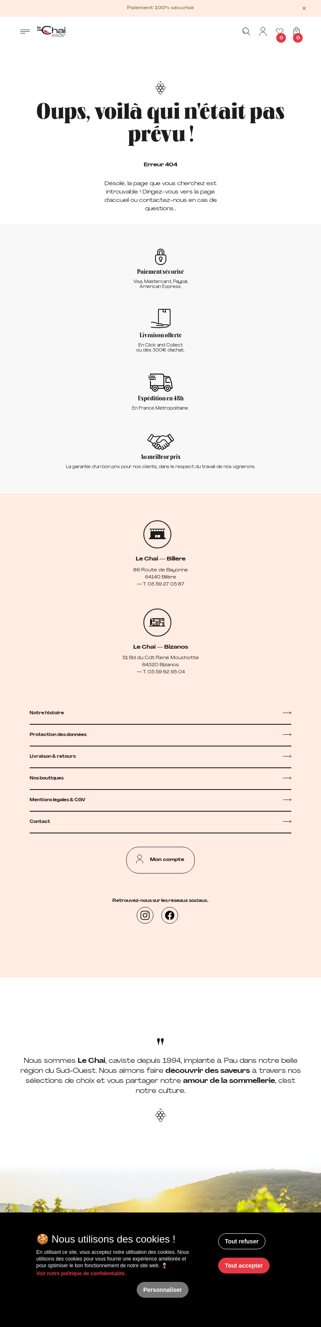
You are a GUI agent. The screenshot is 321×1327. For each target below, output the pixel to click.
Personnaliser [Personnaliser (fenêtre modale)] (162, 1289)
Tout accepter (244, 1265)
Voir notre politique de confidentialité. (81, 1273)
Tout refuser (242, 1241)
